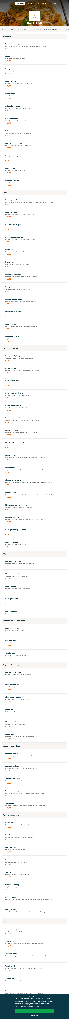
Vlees (12, 29)
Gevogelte (5, 29)
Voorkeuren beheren (20, 1004)
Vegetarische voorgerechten (52, 29)
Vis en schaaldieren (24, 29)
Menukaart (20, 4)
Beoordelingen (33, 4)
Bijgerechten (37, 29)
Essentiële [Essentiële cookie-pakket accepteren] (34, 1015)
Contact (44, 4)
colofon (52, 4)
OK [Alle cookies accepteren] (34, 1011)
